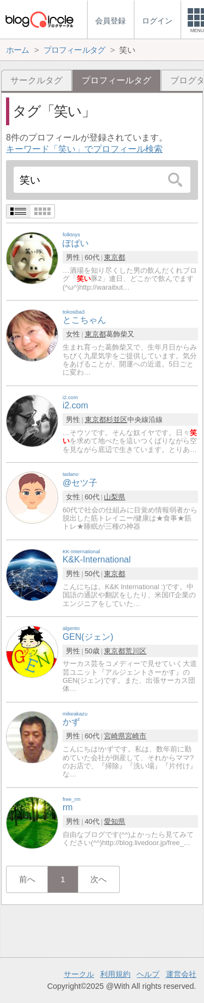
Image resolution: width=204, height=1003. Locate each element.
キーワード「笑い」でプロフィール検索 (84, 149)
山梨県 (114, 497)
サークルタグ (36, 80)
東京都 (114, 257)
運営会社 (181, 974)
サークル (79, 974)
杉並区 (116, 419)
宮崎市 (135, 736)
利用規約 (115, 974)
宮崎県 (114, 736)
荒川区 (135, 651)
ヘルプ (148, 974)
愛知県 (114, 821)
